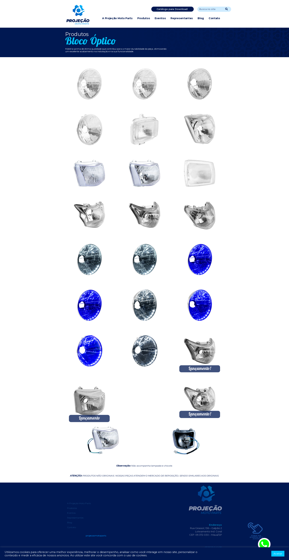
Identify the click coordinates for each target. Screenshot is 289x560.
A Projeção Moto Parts (117, 18)
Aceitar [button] (278, 553)
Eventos (160, 18)
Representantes (181, 18)
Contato (214, 18)
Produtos (143, 18)
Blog (201, 18)
